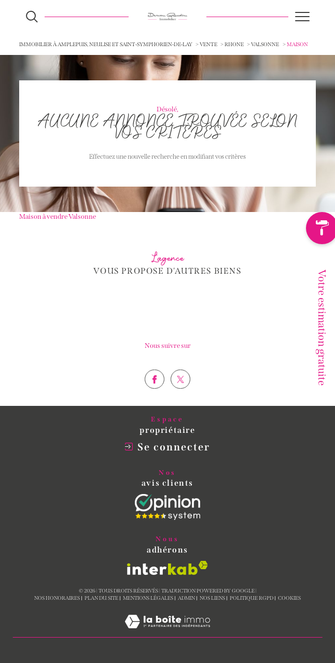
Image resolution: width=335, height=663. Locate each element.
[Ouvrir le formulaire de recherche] (31, 16)
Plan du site (101, 598)
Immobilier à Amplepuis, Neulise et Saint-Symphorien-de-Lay (105, 44)
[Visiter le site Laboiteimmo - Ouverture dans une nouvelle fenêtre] (167, 632)
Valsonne (265, 44)
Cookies (289, 598)
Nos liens (212, 598)
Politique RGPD (251, 598)
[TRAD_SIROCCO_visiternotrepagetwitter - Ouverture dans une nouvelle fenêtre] (180, 398)
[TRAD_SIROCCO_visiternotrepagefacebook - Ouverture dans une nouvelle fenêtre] (154, 398)
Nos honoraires (57, 598)
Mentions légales (148, 598)
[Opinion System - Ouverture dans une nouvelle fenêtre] (167, 507)
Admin (186, 598)
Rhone (234, 44)
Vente (208, 44)
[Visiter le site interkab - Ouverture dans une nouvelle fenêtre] (167, 568)
